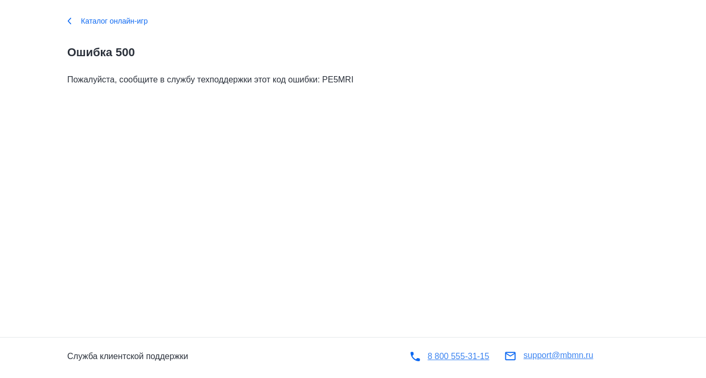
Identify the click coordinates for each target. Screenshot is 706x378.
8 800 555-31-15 (458, 356)
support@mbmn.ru (559, 355)
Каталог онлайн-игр (107, 21)
